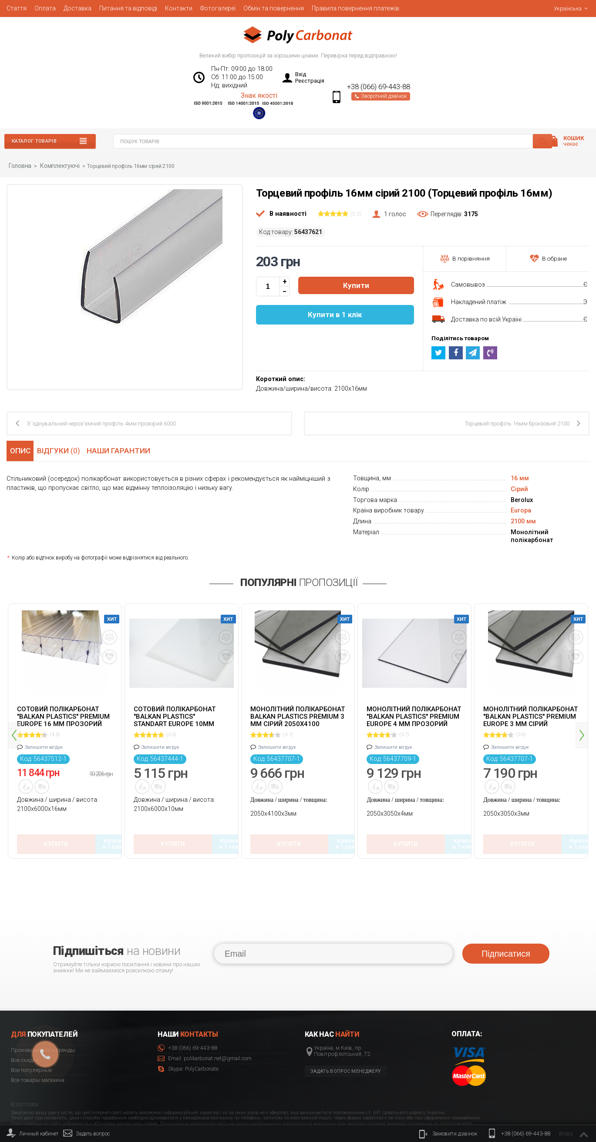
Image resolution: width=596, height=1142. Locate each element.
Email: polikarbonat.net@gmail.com (205, 1031)
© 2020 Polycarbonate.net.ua (562, 1116)
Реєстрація (309, 80)
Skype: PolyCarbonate (188, 1041)
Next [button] (582, 721)
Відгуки (61, 449)
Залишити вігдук (44, 747)
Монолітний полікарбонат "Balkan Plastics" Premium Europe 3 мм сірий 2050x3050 (530, 716)
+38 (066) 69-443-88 (378, 87)
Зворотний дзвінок (381, 96)
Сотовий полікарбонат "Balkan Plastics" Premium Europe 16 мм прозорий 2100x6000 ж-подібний (63, 716)
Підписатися (506, 925)
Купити (356, 285)
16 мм (520, 478)
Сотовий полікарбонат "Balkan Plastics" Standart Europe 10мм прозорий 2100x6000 (175, 716)
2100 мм (523, 521)
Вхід (300, 74)
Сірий (519, 488)
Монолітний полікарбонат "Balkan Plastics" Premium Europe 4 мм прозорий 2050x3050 (414, 716)
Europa (521, 510)
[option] (65, 723)
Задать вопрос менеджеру (345, 1043)
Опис (19, 449)
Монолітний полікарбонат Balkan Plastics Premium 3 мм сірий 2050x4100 (297, 716)
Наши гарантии (122, 449)
